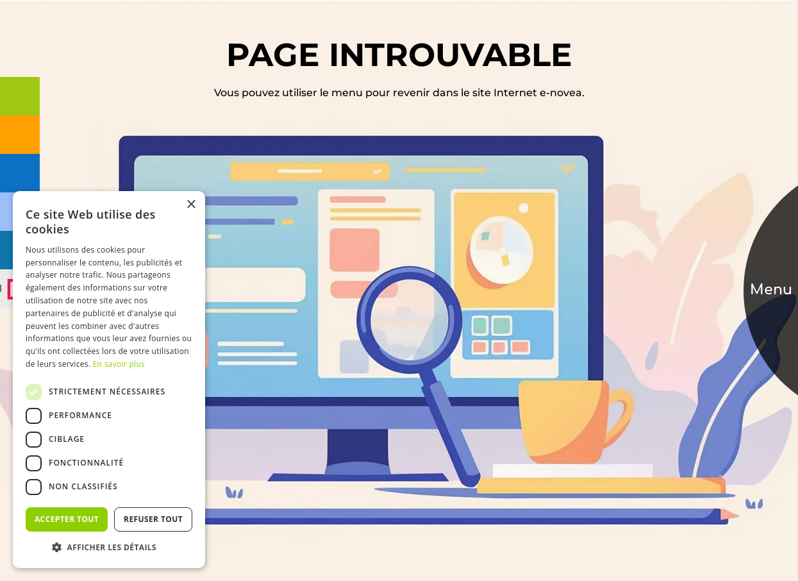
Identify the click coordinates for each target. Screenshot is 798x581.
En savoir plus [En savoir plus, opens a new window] (119, 363)
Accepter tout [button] (67, 519)
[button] (109, 547)
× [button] (190, 205)
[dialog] (109, 379)
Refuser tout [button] (153, 519)
